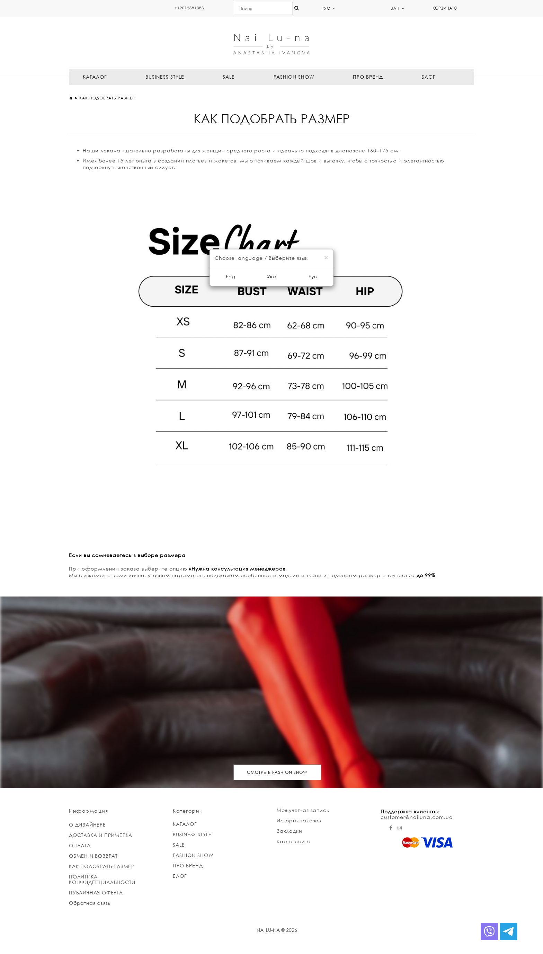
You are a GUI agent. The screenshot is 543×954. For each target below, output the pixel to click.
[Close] (326, 257)
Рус (313, 276)
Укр (271, 276)
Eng (230, 276)
